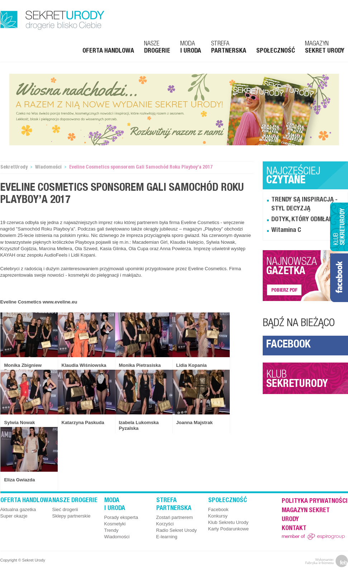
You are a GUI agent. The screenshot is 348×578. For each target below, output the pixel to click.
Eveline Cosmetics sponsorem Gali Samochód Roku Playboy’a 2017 (141, 167)
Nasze (157, 47)
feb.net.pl (326, 561)
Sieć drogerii (65, 509)
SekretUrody (14, 167)
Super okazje (14, 516)
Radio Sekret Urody (176, 530)
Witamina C (286, 230)
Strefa (228, 47)
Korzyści (165, 523)
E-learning (166, 536)
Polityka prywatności (315, 501)
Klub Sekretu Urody (228, 522)
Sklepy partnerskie (71, 516)
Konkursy (218, 516)
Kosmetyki (115, 523)
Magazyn (324, 47)
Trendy (111, 530)
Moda (190, 47)
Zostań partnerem (174, 517)
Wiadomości (48, 167)
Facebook (288, 345)
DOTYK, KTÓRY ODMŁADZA (305, 220)
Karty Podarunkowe (228, 528)
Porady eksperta (121, 517)
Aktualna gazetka (18, 509)
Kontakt (294, 528)
